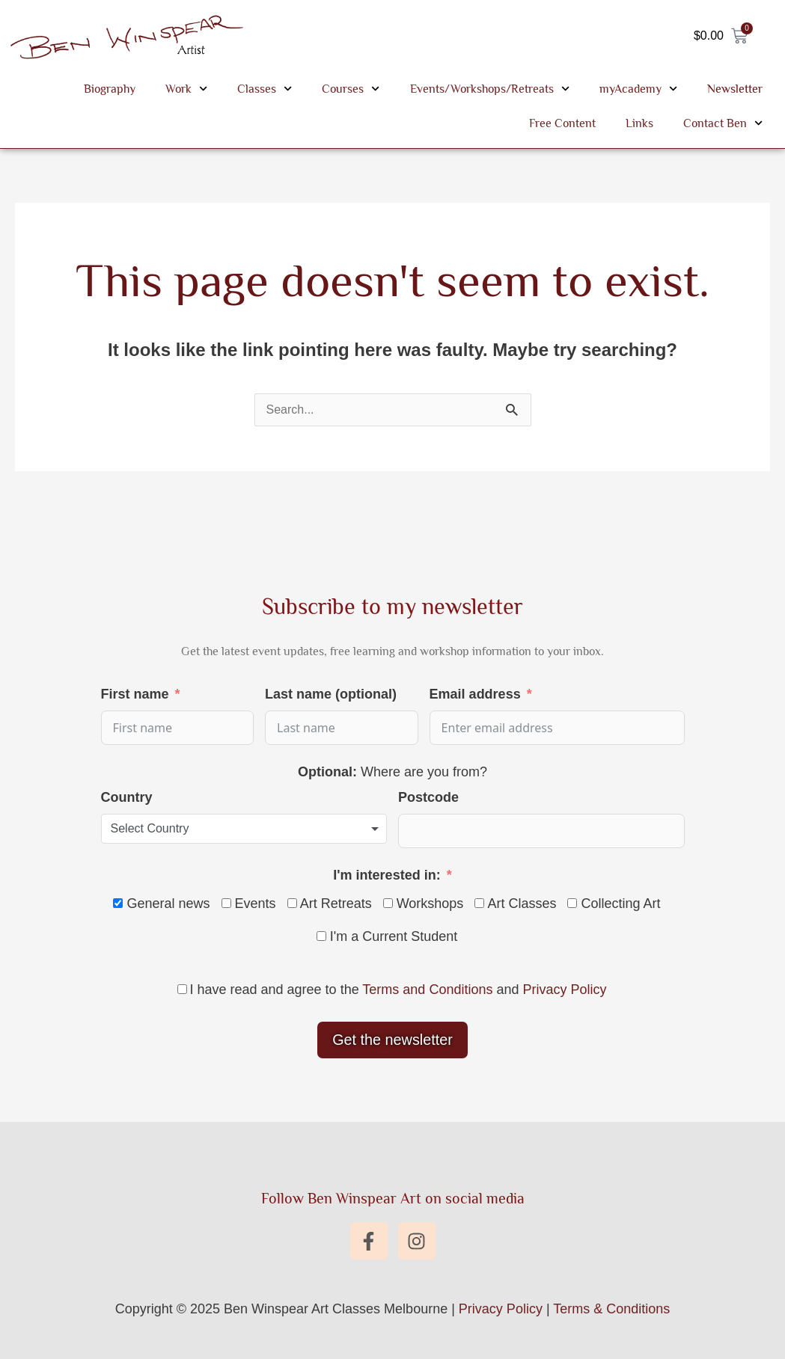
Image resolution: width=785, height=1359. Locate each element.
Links (639, 123)
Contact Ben (723, 123)
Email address (475, 694)
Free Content (562, 123)
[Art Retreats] (292, 903)
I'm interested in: (386, 875)
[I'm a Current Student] (321, 936)
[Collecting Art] (572, 903)
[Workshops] (388, 903)
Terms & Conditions (611, 1308)
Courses (350, 88)
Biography (109, 89)
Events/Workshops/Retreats (489, 88)
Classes (264, 88)
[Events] (226, 903)
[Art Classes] (479, 903)
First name (135, 694)
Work (186, 88)
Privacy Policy (564, 989)
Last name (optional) (331, 694)
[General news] (118, 903)
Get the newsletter (392, 1039)
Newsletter (735, 89)
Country (127, 797)
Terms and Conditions (427, 989)
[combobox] (244, 829)
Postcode (428, 797)
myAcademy (638, 88)
